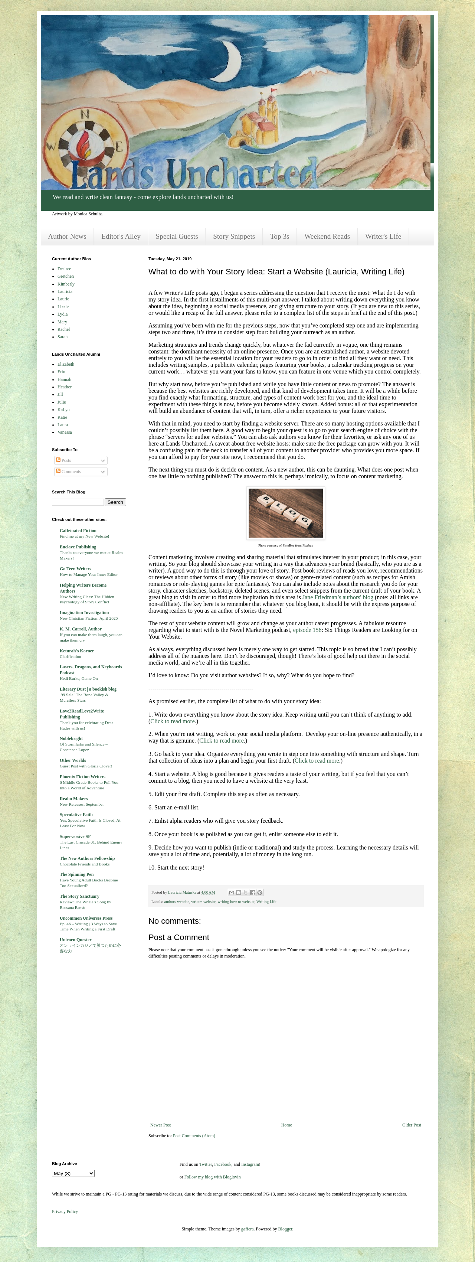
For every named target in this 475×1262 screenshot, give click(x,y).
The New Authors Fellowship (87, 858)
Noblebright (71, 738)
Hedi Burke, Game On (79, 678)
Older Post (411, 1125)
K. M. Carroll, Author (81, 629)
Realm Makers (74, 798)
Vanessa (65, 432)
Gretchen (66, 276)
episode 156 (307, 630)
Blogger (285, 1229)
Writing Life (266, 901)
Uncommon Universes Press (86, 918)
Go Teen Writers (75, 568)
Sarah (63, 336)
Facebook (223, 1164)
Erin (61, 371)
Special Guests (177, 236)
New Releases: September (82, 804)
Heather (65, 386)
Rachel (64, 329)
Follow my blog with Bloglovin (212, 1177)
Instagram (250, 1164)
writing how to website (235, 901)
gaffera (247, 1229)
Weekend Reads (327, 236)
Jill (60, 394)
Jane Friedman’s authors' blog (337, 597)
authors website (176, 901)
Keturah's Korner (77, 650)
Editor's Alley (121, 236)
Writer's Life (383, 236)
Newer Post (160, 1125)
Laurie (63, 298)
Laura (63, 424)
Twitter (205, 1164)
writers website (203, 901)
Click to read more (172, 721)
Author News (67, 236)
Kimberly (66, 284)
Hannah (64, 379)
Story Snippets (234, 236)
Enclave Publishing (78, 547)
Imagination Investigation (84, 612)
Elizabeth (66, 364)
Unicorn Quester (76, 939)
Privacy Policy (65, 1211)
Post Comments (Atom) (194, 1135)
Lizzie (63, 306)
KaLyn (64, 409)
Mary (62, 322)
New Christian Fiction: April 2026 (89, 618)
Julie (62, 402)
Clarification (70, 656)
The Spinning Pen (77, 874)
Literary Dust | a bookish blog (88, 689)
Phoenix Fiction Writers (82, 776)
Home (286, 1125)
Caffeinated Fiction (78, 530)
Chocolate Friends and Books (84, 864)
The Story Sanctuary (79, 896)
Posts (63, 460)
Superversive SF (75, 836)
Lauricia (65, 291)
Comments (68, 471)
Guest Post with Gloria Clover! (86, 766)
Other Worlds (73, 760)
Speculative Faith (76, 814)
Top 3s (279, 236)
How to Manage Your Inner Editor (89, 574)
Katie (62, 417)
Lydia (63, 314)
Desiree (64, 268)
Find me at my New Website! (84, 536)
